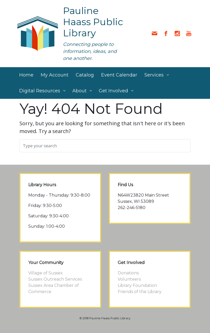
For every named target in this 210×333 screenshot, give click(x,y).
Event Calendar (119, 75)
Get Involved (113, 91)
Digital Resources (39, 91)
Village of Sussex (45, 272)
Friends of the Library (140, 291)
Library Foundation (137, 285)
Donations (128, 272)
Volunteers (129, 279)
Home (26, 75)
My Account (54, 75)
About (79, 91)
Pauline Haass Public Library (93, 22)
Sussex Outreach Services (55, 279)
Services (154, 75)
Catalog (85, 75)
